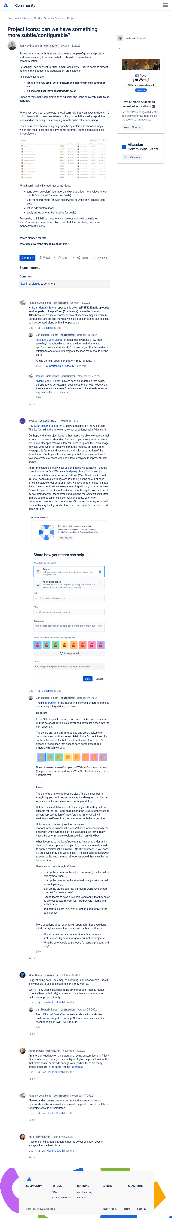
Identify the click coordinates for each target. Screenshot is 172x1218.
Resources (82, 1197)
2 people (47, 327)
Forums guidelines (61, 1197)
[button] (65, 159)
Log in (24, 283)
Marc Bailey (35, 975)
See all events (132, 157)
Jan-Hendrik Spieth (31, 45)
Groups (27, 18)
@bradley (50, 702)
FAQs (54, 1192)
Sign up (36, 283)
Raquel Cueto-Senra (40, 302)
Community (25, 5)
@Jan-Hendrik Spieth (44, 307)
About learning (84, 1192)
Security (141, 1208)
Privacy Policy (109, 1208)
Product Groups (43, 18)
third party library (75, 471)
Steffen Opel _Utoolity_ (62, 365)
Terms (127, 1208)
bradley (33, 420)
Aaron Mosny (36, 1050)
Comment (27, 257)
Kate (31, 1136)
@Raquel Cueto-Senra (48, 339)
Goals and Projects (66, 18)
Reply (32, 404)
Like (31, 327)
